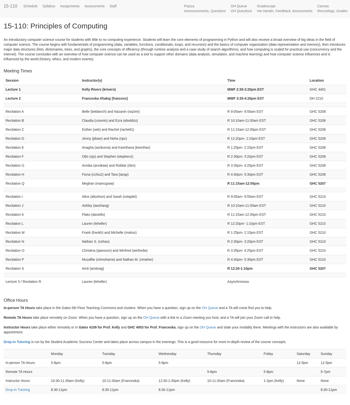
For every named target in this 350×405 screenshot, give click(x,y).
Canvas (332, 8)
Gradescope (284, 8)
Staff (113, 6)
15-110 (10, 6)
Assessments (95, 6)
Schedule (30, 6)
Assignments (69, 6)
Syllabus (48, 6)
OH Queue (241, 8)
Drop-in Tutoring (17, 342)
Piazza (205, 8)
